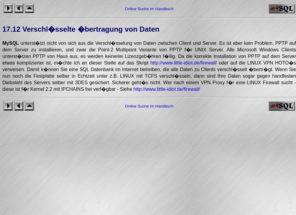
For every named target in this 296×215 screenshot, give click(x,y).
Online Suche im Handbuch (149, 9)
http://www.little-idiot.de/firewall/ (183, 62)
